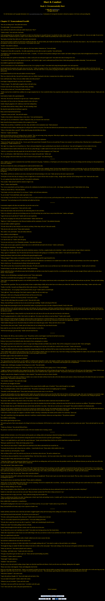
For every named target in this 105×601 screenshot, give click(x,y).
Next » (64, 599)
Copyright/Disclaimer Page (36, 14)
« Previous (42, 599)
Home (53, 596)
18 (60, 599)
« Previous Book (45, 596)
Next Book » (60, 596)
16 (54, 599)
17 (57, 599)
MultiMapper (56, 9)
